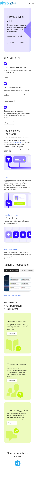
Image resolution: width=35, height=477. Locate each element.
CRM (6, 177)
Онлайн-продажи (11, 215)
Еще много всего (11, 250)
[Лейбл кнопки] (33, 3)
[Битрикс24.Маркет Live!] (17, 465)
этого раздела (16, 142)
